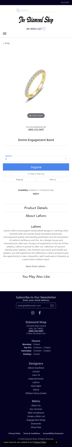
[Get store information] (36, 333)
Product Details (36, 207)
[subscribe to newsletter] (52, 305)
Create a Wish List (36, 416)
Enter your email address (36, 300)
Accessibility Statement (53, 433)
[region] (36, 86)
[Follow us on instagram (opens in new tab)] (33, 313)
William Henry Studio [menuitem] (36, 393)
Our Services (36, 409)
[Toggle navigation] (4, 34)
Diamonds (36, 423)
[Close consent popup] (56, 442)
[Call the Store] (36, 331)
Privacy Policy (14, 433)
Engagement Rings (36, 420)
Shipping (19, 179)
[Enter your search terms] (37, 10)
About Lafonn (36, 215)
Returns (53, 179)
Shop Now (36, 427)
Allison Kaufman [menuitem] (36, 367)
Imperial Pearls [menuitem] (36, 378)
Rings (7, 43)
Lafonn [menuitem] (36, 382)
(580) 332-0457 (36, 129)
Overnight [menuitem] (36, 386)
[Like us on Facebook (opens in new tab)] (39, 313)
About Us (35, 405)
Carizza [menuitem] (35, 371)
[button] (64, 2)
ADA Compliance (36, 412)
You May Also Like (36, 276)
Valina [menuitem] (36, 389)
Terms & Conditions (31, 433)
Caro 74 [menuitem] (36, 375)
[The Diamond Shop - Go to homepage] (36, 19)
